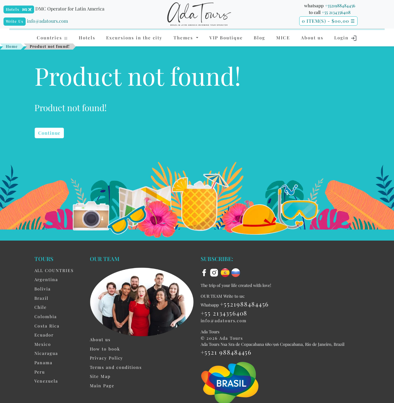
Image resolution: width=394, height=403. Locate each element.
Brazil (41, 298)
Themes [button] (184, 38)
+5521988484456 (340, 5)
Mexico (42, 344)
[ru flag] (235, 272)
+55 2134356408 (336, 12)
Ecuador (44, 335)
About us (312, 38)
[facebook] (205, 272)
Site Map (100, 376)
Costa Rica (46, 326)
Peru (39, 372)
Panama (43, 362)
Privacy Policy (106, 358)
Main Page (102, 385)
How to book (105, 349)
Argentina (46, 279)
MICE (283, 38)
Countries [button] (52, 38)
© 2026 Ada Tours (222, 338)
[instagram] (215, 272)
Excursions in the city (134, 38)
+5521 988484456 (226, 352)
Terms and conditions (116, 367)
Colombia (45, 316)
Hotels (12, 9)
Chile (40, 307)
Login (345, 38)
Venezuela (46, 381)
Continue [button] (49, 133)
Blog (259, 38)
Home (12, 46)
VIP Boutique (226, 38)
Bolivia (42, 289)
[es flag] (226, 272)
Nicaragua (46, 353)
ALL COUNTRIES (54, 270)
